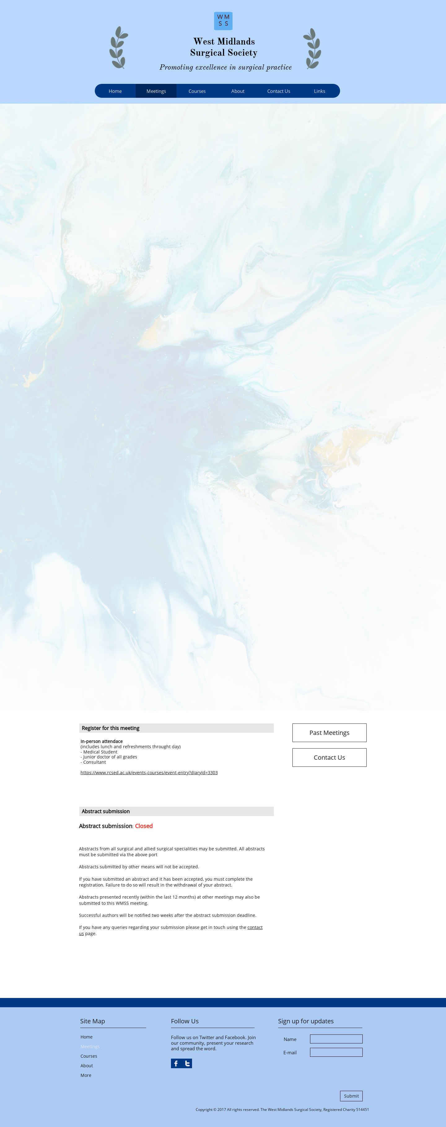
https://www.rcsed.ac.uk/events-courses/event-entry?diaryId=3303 (149, 772)
